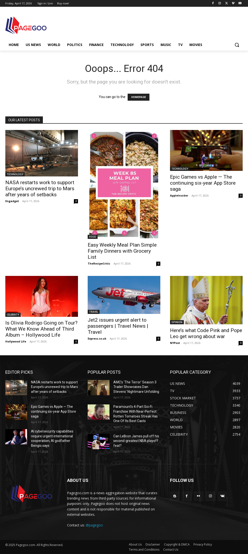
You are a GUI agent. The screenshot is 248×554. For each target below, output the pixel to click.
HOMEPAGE (138, 97)
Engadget (12, 201)
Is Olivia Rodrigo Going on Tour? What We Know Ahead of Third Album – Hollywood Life (41, 329)
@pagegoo (94, 525)
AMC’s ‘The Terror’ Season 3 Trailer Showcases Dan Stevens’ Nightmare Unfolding (136, 387)
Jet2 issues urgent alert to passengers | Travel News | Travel (118, 326)
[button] (237, 45)
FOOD (92, 236)
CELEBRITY (13, 314)
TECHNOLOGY (15, 174)
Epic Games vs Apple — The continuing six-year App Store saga (203, 183)
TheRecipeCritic (99, 263)
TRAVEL (93, 311)
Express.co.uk (97, 338)
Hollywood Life (15, 341)
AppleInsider (179, 195)
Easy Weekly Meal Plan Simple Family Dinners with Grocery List (122, 251)
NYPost (175, 343)
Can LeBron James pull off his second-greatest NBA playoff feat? (136, 441)
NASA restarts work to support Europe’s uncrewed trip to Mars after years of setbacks (39, 188)
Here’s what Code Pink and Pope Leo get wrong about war (206, 333)
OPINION (176, 322)
